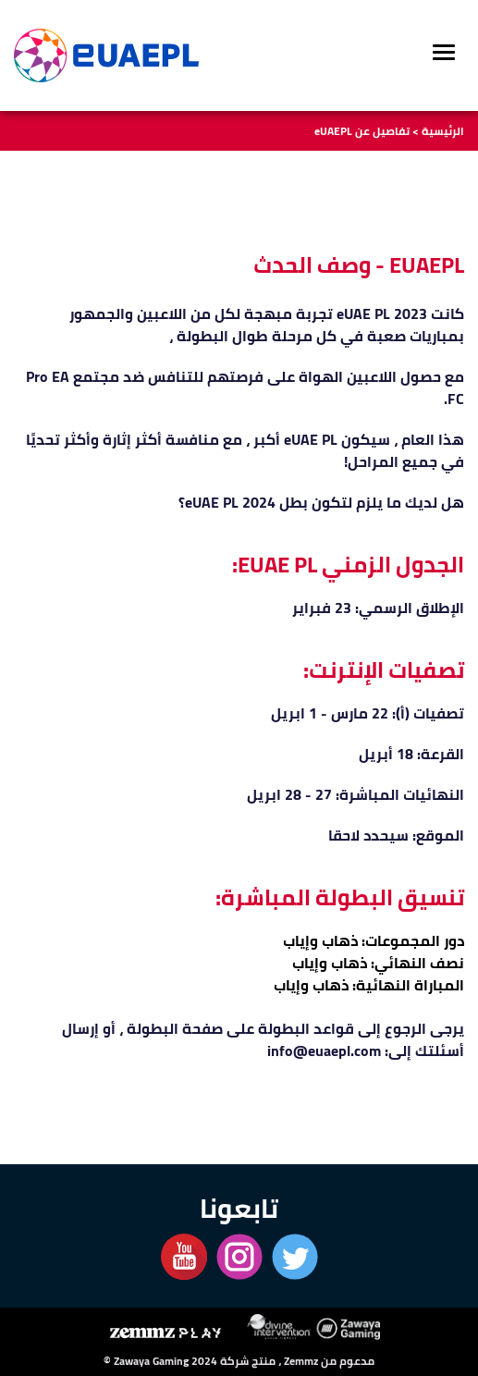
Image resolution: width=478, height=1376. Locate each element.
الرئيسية (443, 130)
